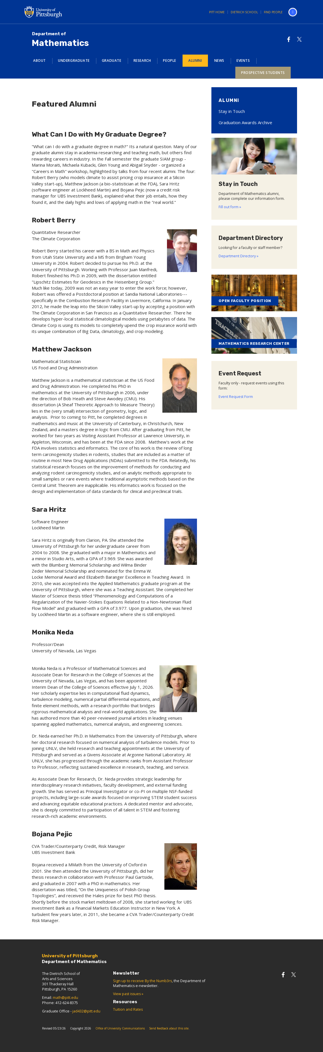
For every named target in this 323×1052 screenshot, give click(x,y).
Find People (273, 12)
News (219, 60)
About (39, 60)
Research (142, 60)
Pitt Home (217, 12)
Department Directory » (238, 256)
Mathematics (60, 39)
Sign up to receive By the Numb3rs (142, 980)
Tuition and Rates (128, 1009)
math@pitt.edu (65, 997)
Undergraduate (74, 60)
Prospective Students (263, 72)
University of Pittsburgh (66, 12)
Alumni (195, 60)
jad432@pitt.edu (86, 1011)
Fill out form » (230, 206)
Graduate (111, 60)
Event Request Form (236, 396)
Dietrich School (244, 12)
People (169, 60)
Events (243, 60)
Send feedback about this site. (169, 1028)
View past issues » (128, 993)
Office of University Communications (120, 1028)
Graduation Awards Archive (245, 122)
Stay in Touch (232, 111)
